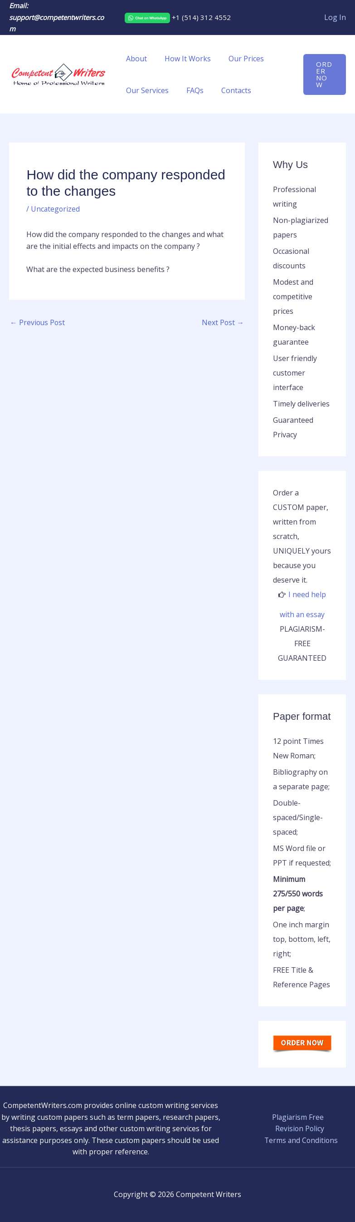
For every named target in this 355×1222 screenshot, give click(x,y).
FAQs (190, 90)
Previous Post (38, 323)
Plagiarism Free (298, 1117)
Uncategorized (56, 209)
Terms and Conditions (301, 1140)
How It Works (183, 59)
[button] (323, 74)
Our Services (146, 90)
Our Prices (238, 59)
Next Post (222, 323)
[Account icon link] (335, 18)
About (135, 59)
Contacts (228, 90)
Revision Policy (300, 1128)
